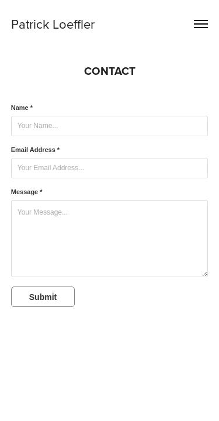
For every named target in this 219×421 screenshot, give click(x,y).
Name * (22, 107)
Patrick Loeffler (53, 24)
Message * (27, 191)
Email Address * (35, 149)
